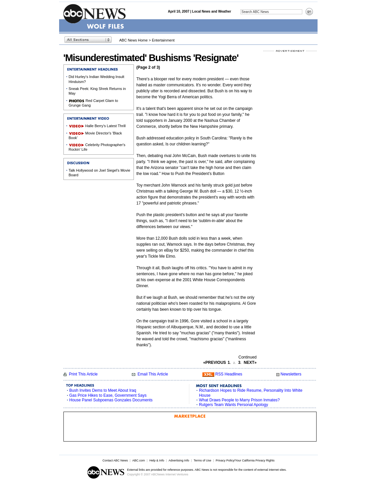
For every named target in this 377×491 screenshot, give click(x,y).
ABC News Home (133, 40)
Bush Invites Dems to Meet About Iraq (102, 390)
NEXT (250, 362)
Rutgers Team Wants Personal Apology (233, 404)
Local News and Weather (211, 11)
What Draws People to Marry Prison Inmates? (239, 400)
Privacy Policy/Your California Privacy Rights (245, 460)
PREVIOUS (214, 362)
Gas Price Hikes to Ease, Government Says (108, 395)
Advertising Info (179, 460)
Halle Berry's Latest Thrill (105, 126)
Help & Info (156, 460)
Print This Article (83, 374)
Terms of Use (202, 460)
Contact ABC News (115, 460)
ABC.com (138, 460)
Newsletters (290, 374)
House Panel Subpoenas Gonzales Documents (111, 400)
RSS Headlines (228, 374)
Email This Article (153, 374)
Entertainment (163, 40)
